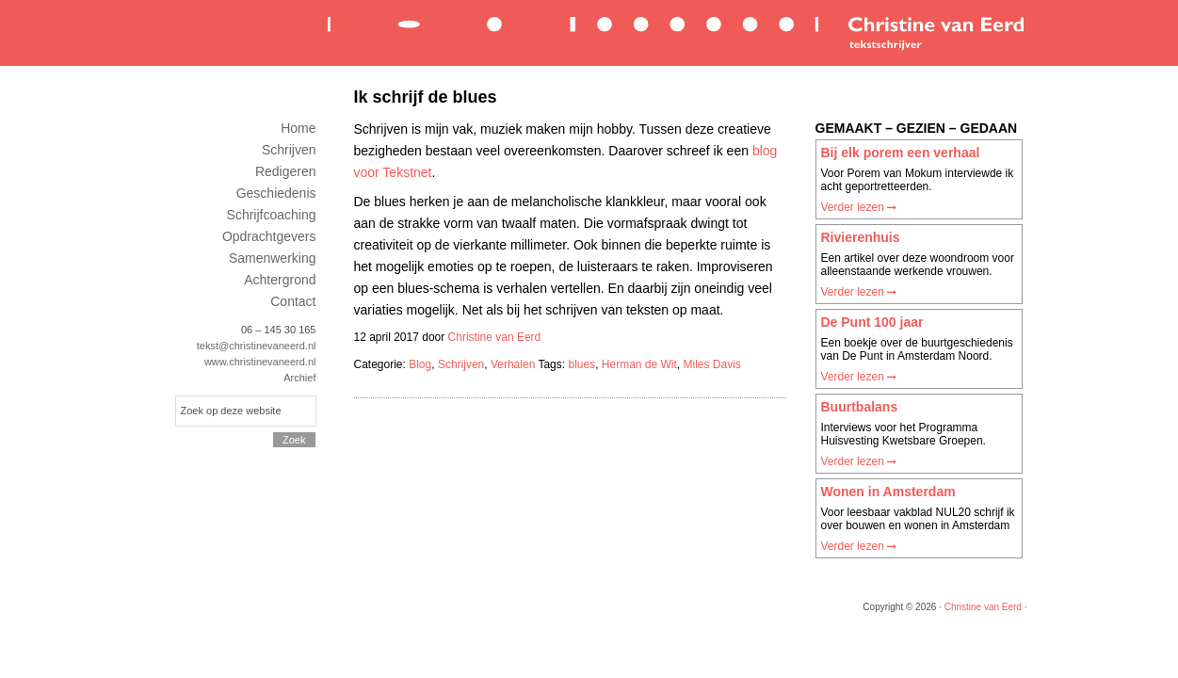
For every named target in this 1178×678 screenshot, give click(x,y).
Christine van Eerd (674, 31)
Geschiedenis (276, 193)
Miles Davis (712, 364)
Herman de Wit (639, 364)
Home (298, 128)
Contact (292, 301)
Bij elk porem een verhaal (900, 152)
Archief (299, 377)
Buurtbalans (859, 406)
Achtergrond (279, 279)
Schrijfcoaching (271, 214)
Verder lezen (859, 207)
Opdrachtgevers (269, 236)
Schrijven (461, 364)
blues (581, 364)
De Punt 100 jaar (872, 322)
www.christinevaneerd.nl (260, 361)
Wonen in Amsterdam (888, 491)
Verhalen (513, 364)
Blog (420, 364)
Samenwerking (272, 258)
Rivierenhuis (860, 237)
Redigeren (285, 171)
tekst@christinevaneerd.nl (256, 345)
